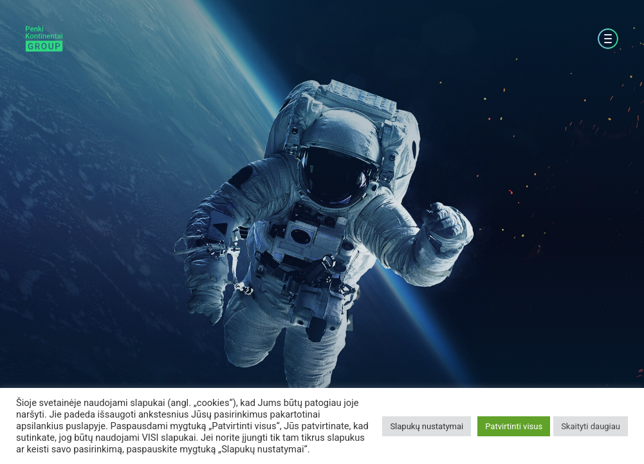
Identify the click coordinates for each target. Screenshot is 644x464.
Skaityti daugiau (590, 426)
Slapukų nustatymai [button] (426, 426)
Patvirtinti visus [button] (513, 426)
